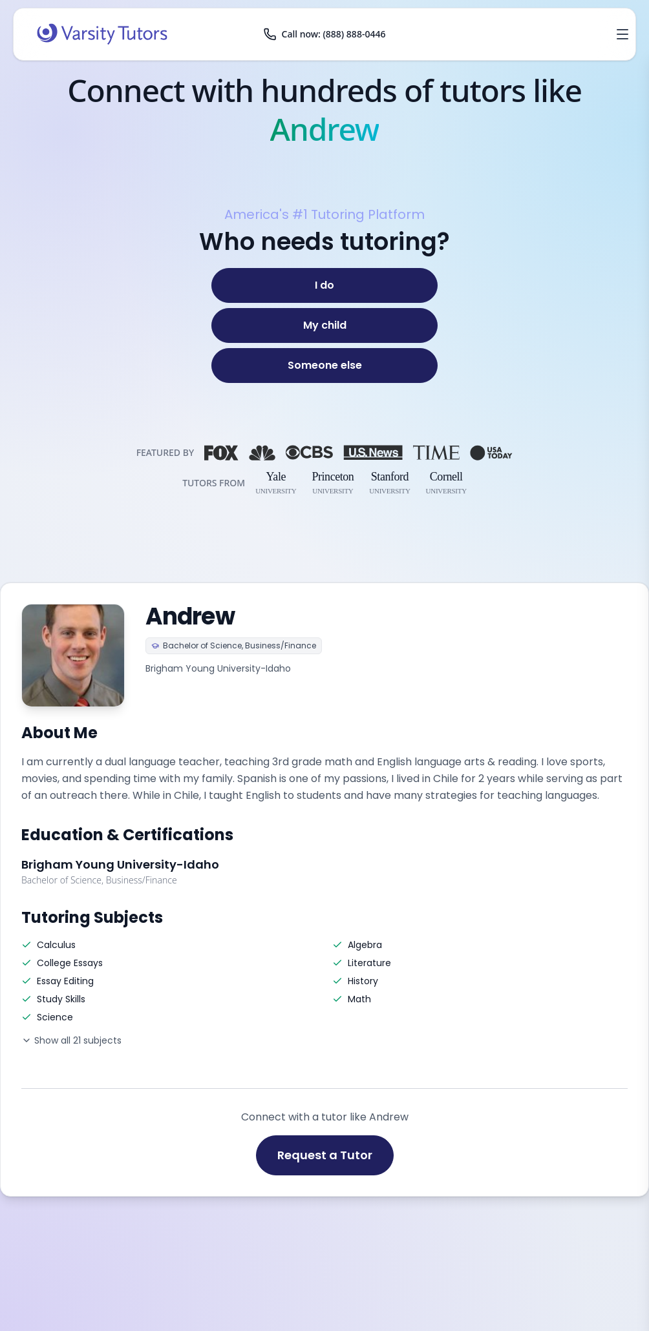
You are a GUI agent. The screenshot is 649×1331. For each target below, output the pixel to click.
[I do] (324, 285)
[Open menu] (622, 34)
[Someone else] (324, 365)
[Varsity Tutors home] (102, 34)
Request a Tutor (324, 1155)
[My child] (324, 325)
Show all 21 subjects (71, 1040)
